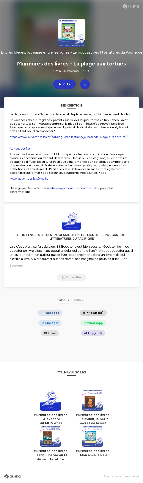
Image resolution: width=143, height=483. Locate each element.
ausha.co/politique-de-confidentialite (73, 188)
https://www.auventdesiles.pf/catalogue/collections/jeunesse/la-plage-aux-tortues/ (68, 137)
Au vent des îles (20, 148)
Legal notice (132, 476)
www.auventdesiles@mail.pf (29, 178)
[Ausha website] (131, 6)
